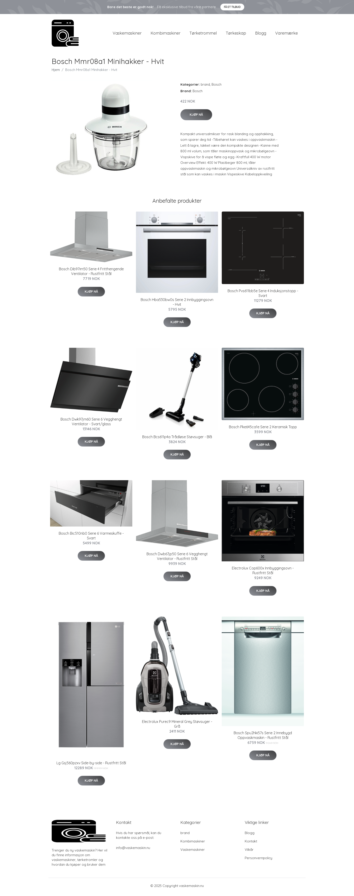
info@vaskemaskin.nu (133, 850)
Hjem (56, 72)
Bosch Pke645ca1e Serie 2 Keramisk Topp (263, 429)
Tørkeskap (236, 34)
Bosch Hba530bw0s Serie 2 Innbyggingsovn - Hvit (177, 304)
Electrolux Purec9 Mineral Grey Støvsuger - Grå (177, 726)
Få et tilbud (232, 7)
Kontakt (251, 843)
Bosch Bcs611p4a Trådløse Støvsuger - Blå (177, 439)
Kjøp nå (196, 117)
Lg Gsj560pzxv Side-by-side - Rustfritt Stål (91, 765)
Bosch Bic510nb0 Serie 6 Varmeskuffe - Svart (91, 538)
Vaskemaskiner (127, 34)
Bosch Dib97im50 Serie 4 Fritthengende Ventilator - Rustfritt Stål (91, 273)
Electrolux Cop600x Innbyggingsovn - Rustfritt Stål (263, 573)
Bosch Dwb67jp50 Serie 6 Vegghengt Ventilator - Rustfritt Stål (177, 558)
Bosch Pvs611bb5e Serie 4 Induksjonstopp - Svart (263, 295)
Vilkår (249, 852)
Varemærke (286, 34)
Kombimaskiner (165, 34)
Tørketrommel (203, 34)
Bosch (216, 87)
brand (205, 87)
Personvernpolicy (258, 860)
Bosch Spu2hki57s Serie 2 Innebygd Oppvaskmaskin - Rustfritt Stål (263, 737)
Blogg (260, 34)
